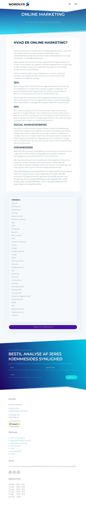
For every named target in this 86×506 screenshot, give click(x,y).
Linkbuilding (16, 280)
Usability (15, 315)
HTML (14, 258)
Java (13, 270)
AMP (13, 226)
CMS (13, 238)
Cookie (14, 245)
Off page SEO (25, 100)
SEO (13, 306)
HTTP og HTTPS (17, 261)
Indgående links (18, 267)
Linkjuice (15, 283)
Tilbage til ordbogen (42, 327)
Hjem (36, 22)
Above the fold (17, 216)
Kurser (12, 448)
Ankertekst (16, 229)
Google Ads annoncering (18, 443)
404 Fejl (15, 213)
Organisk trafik (17, 299)
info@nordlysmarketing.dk (18, 411)
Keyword (15, 277)
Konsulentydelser (16, 451)
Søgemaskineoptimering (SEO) (20, 440)
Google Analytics (28, 174)
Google (14, 248)
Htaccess (15, 264)
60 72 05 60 (15, 408)
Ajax (13, 223)
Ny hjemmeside (15, 446)
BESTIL (71, 377)
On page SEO (17, 293)
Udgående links (17, 312)
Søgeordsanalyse (18, 309)
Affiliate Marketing (19, 219)
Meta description (18, 287)
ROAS (14, 302)
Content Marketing (19, 242)
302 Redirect (16, 210)
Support (12, 454)
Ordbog (42, 22)
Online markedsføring (17, 438)
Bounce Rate (16, 235)
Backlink (15, 232)
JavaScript (15, 274)
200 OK (14, 203)
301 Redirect (16, 207)
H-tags (14, 255)
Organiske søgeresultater (21, 296)
